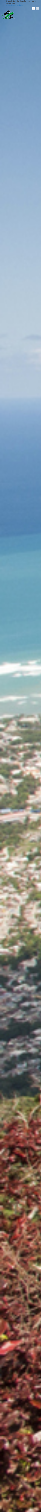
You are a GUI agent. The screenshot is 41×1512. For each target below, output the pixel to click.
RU (37, 8)
